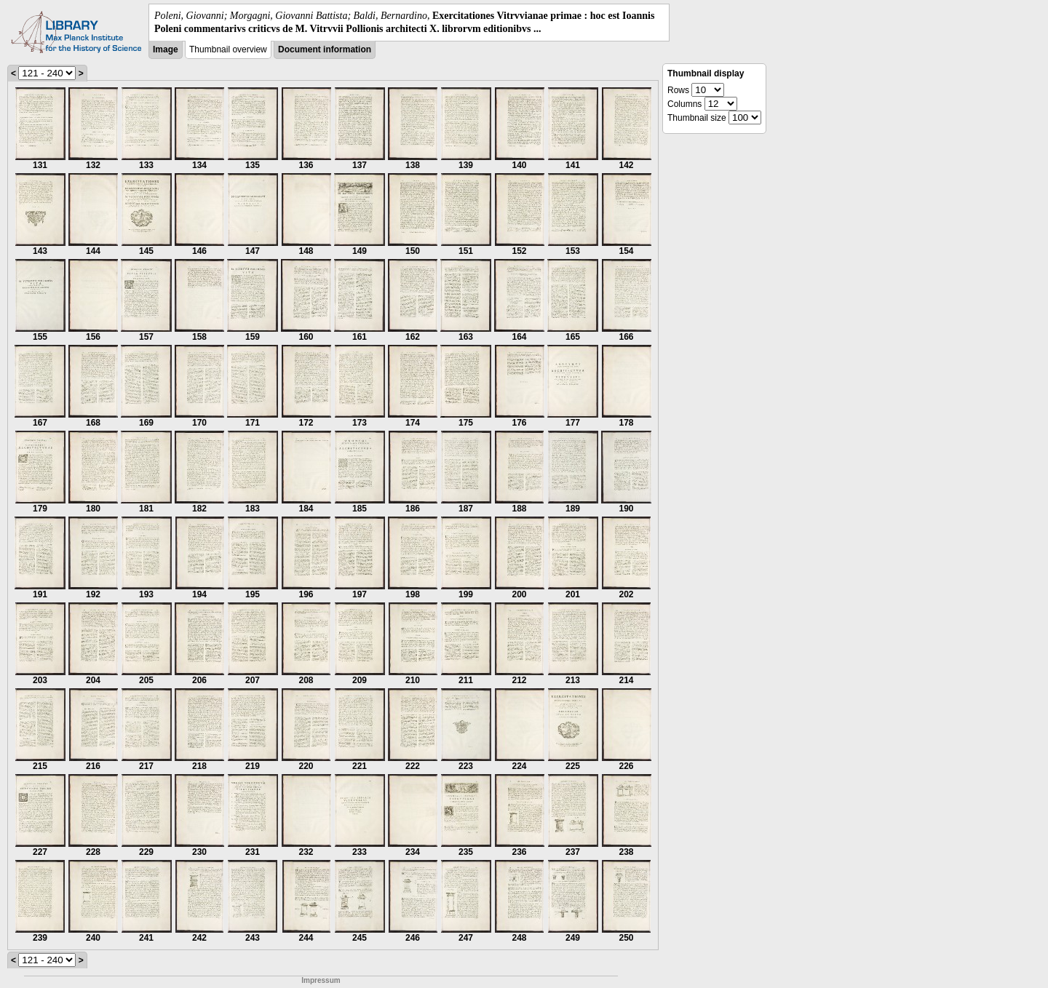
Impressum (320, 980)
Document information (324, 49)
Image (165, 49)
